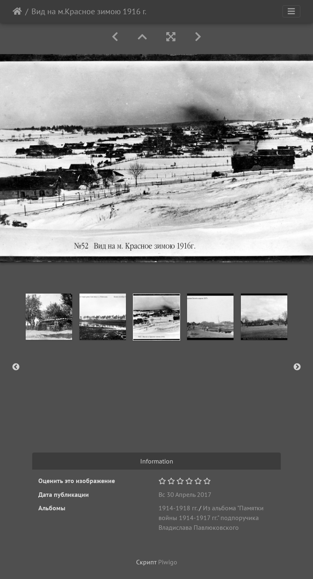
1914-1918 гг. (178, 508)
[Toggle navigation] (291, 11)
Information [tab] (156, 461)
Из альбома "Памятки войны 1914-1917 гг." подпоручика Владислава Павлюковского (211, 517)
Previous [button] (16, 367)
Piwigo (167, 562)
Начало (17, 11)
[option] (49, 316)
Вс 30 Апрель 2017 (185, 494)
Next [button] (297, 367)
